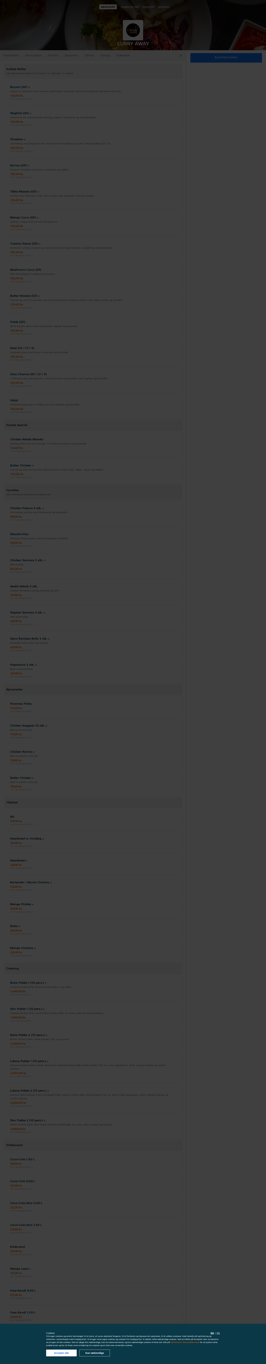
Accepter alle (61, 1353)
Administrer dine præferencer (185, 1342)
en (218, 1333)
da (212, 1333)
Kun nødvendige (94, 1353)
